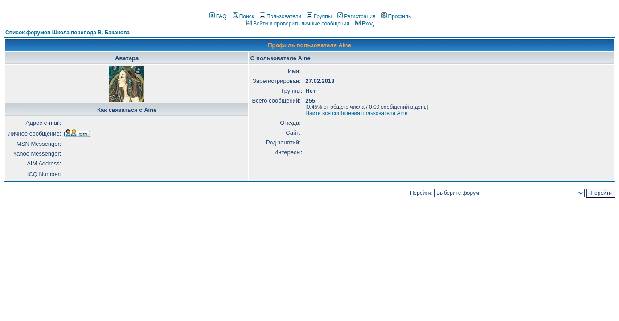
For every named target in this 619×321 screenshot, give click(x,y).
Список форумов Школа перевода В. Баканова (67, 32)
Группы (319, 16)
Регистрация (356, 16)
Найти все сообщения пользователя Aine (356, 113)
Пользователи (280, 16)
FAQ (218, 16)
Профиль (396, 16)
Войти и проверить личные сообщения (297, 24)
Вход (364, 24)
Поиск (243, 16)
